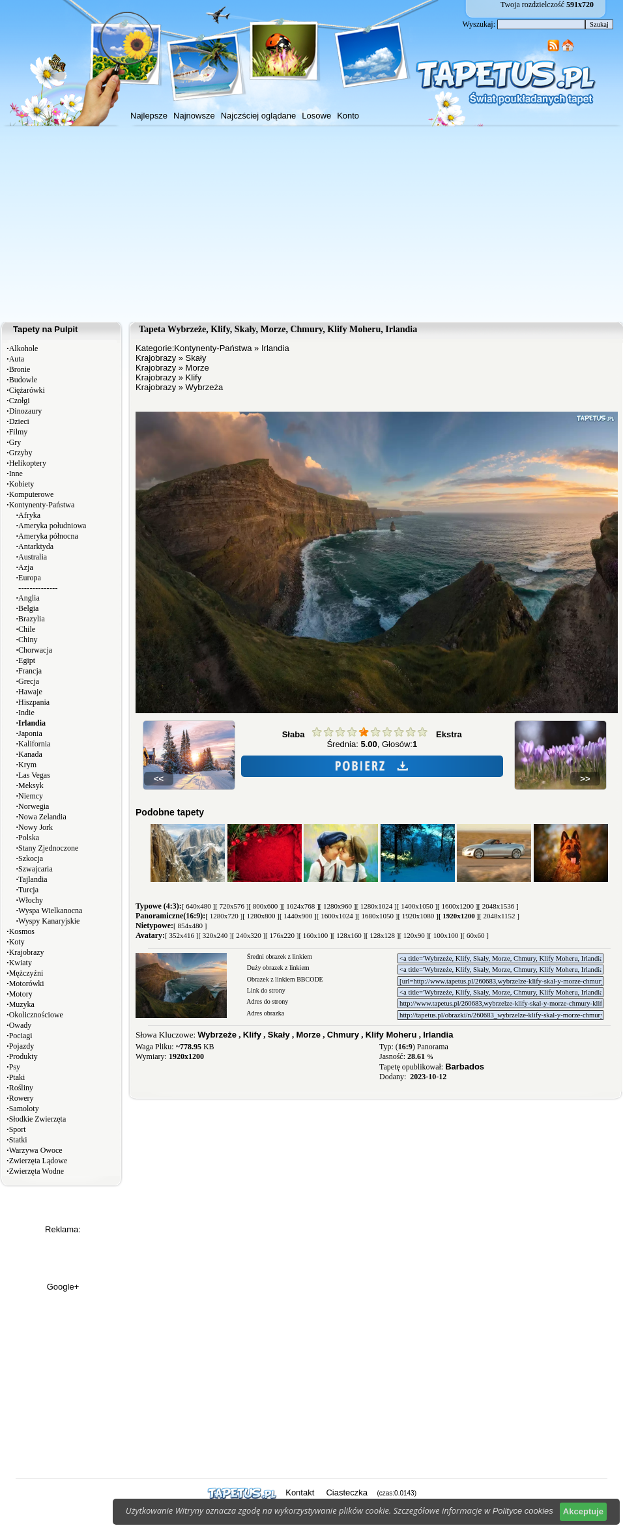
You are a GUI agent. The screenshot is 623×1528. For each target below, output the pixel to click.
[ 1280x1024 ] (376, 906)
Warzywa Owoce (36, 1150)
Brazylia (31, 618)
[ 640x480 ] (198, 906)
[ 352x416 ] (181, 935)
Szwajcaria (35, 868)
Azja (25, 567)
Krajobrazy (26, 952)
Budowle (23, 379)
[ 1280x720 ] (223, 916)
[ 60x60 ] (476, 935)
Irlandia (275, 348)
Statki (18, 1139)
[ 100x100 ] (445, 935)
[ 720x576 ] (231, 906)
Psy (14, 1066)
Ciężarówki (27, 390)
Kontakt (299, 1492)
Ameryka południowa (52, 525)
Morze (197, 368)
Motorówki (26, 983)
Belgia (28, 608)
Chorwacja (35, 650)
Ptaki (17, 1077)
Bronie (20, 369)
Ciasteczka (347, 1492)
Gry (15, 442)
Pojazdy (22, 1046)
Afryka (29, 515)
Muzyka (22, 1004)
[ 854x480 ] (190, 925)
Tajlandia (32, 879)
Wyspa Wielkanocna (50, 910)
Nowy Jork (35, 827)
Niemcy (30, 795)
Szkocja (30, 858)
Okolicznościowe (36, 1014)
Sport (17, 1129)
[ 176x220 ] (281, 935)
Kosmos (22, 931)
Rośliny (21, 1087)
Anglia (29, 597)
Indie (26, 712)
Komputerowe (31, 494)
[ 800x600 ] (265, 906)
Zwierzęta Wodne (36, 1171)
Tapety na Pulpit (45, 329)
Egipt (26, 660)
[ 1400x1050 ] (417, 906)
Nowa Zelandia (42, 816)
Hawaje (30, 691)
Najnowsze (194, 115)
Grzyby (21, 452)
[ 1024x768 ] (300, 906)
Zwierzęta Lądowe (38, 1160)
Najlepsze (148, 115)
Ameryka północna (48, 536)
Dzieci (19, 421)
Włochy (30, 900)
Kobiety (22, 483)
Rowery (21, 1098)
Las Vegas (34, 775)
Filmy (18, 431)
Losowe (316, 115)
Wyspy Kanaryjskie (49, 921)
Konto (348, 115)
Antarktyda (35, 546)
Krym (27, 764)
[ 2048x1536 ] (498, 906)
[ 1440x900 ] (298, 916)
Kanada (30, 754)
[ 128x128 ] (382, 935)
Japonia (30, 733)
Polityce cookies (523, 1511)
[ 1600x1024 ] (337, 916)
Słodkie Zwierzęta (37, 1119)
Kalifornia (34, 743)
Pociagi (21, 1035)
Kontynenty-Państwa (42, 504)
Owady (20, 1025)
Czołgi (19, 400)
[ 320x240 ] (214, 935)
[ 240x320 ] (248, 935)
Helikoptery (27, 463)
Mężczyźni (26, 973)
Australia (32, 556)
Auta (16, 358)
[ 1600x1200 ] (457, 906)
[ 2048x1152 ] (499, 916)
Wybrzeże (217, 1035)
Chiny (27, 639)
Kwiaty (20, 962)
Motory (21, 993)
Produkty (23, 1056)
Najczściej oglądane (259, 115)
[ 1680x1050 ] (377, 916)
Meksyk (31, 785)
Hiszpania (34, 702)
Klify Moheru (391, 1035)
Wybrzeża (205, 387)
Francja (30, 670)
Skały (196, 358)
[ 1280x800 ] (261, 916)
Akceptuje (583, 1511)
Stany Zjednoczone (48, 848)
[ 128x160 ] (349, 935)
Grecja (28, 681)
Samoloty (24, 1108)
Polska (28, 837)
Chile (26, 629)
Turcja (28, 889)
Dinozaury (25, 411)
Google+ (63, 1287)
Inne (16, 473)
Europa (29, 577)
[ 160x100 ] (315, 935)
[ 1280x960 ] (337, 906)
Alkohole (23, 348)
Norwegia (33, 806)
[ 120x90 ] (414, 935)
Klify (194, 377)
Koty (17, 941)
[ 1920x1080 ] (418, 916)
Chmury (343, 1035)
